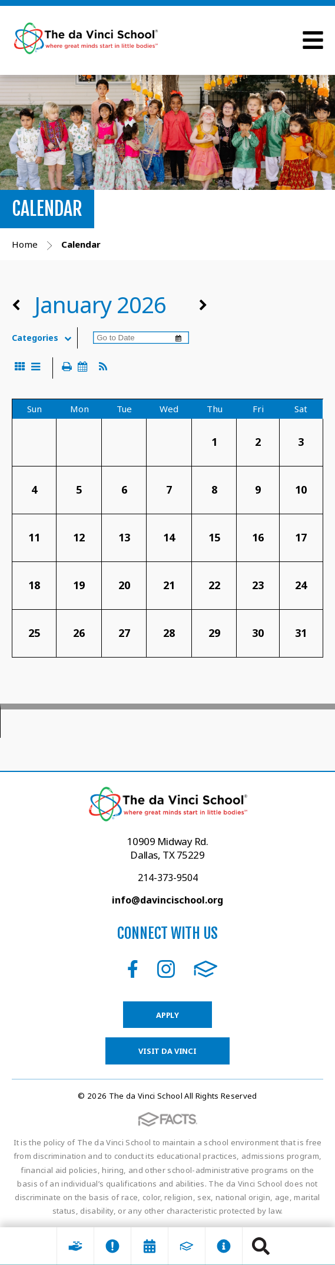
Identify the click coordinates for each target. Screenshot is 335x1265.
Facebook (132, 969)
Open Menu (313, 40)
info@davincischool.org (167, 899)
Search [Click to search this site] (261, 1246)
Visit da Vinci (167, 1051)
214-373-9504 (168, 877)
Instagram (166, 969)
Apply (167, 1015)
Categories (44, 338)
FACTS (206, 969)
